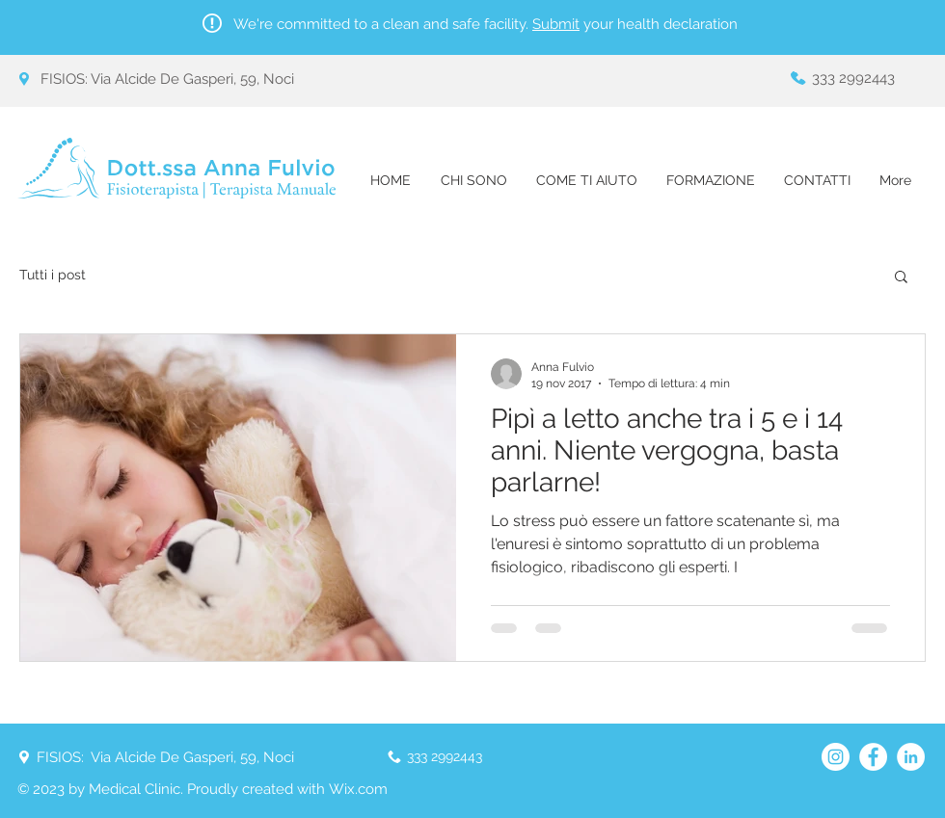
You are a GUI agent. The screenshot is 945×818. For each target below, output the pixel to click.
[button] (901, 278)
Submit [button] (556, 24)
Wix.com (358, 789)
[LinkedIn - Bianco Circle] (911, 757)
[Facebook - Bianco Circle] (873, 757)
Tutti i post (52, 274)
